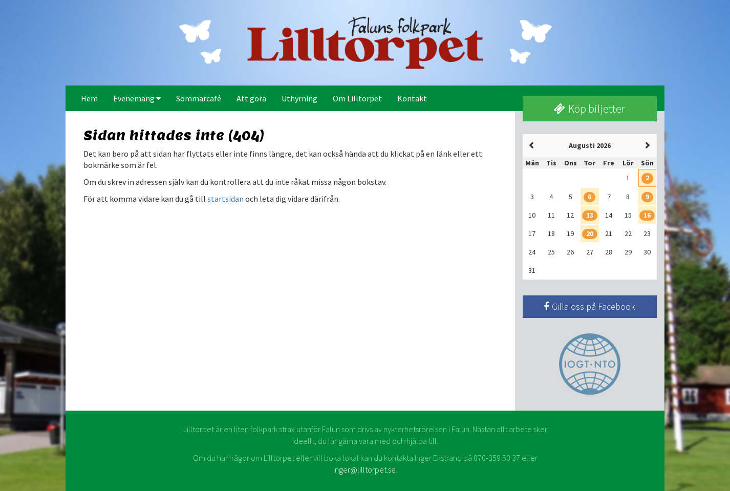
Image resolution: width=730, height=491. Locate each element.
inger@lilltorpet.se (364, 469)
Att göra (251, 98)
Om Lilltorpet (357, 98)
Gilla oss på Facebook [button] (589, 306)
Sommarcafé (198, 98)
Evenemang (137, 98)
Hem (89, 98)
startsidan (225, 199)
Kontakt (412, 98)
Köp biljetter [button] (589, 108)
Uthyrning (299, 98)
